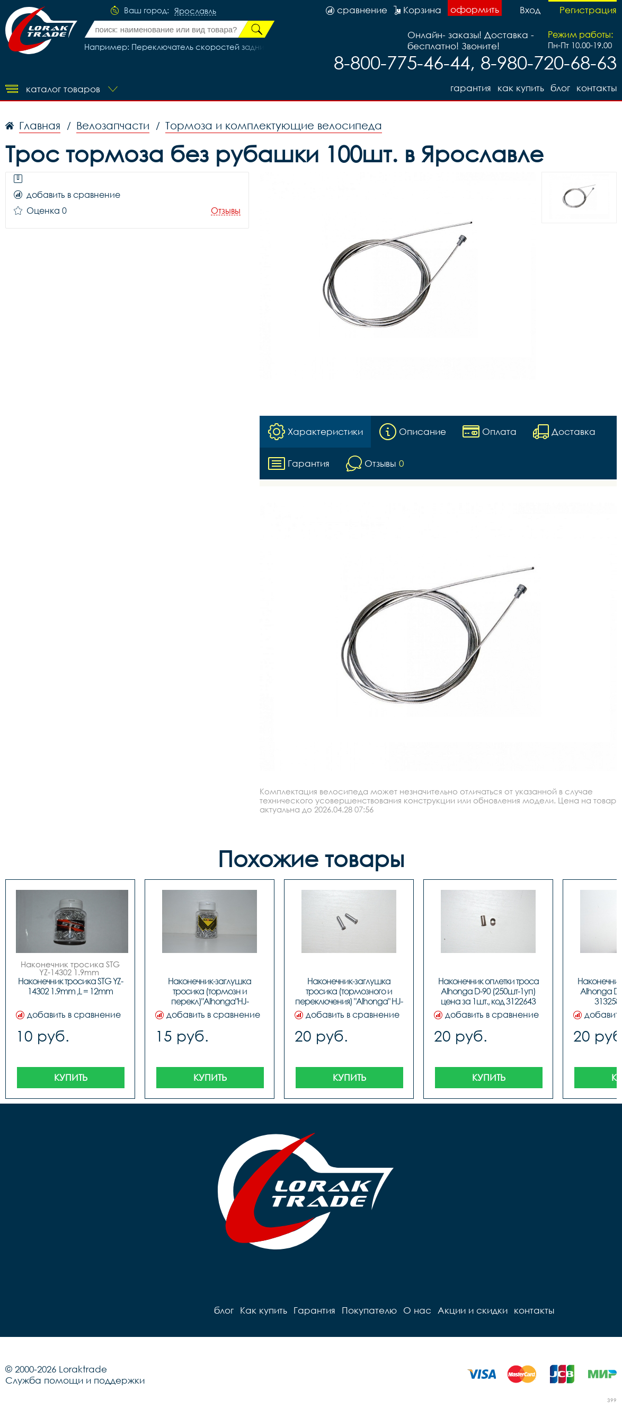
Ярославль (195, 11)
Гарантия (470, 87)
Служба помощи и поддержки (75, 1380)
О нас (417, 1310)
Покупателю (369, 1310)
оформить (474, 9)
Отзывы (226, 210)
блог (560, 87)
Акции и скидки (473, 1310)
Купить (70, 1077)
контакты (596, 87)
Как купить (520, 87)
